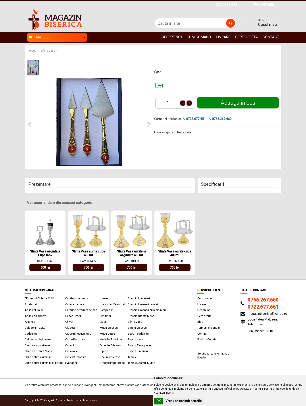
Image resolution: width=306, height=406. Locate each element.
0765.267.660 (263, 5)
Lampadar (106, 310)
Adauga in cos (238, 103)
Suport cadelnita (138, 333)
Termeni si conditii (208, 327)
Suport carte (135, 339)
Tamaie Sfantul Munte (141, 362)
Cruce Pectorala (75, 339)
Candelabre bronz (76, 298)
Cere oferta (246, 37)
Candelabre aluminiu (38, 357)
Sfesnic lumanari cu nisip (144, 304)
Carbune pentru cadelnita (81, 310)
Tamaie (132, 357)
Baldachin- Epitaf (35, 327)
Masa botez (107, 333)
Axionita (30, 321)
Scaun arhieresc (110, 357)
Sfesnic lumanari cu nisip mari (147, 310)
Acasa (32, 50)
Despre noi (172, 37)
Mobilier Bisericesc (112, 339)
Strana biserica (137, 327)
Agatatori (31, 304)
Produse (57, 37)
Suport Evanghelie (139, 345)
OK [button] (158, 401)
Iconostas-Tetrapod (112, 304)
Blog (200, 321)
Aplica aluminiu (34, 310)
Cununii (70, 345)
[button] (29, 124)
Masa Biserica (109, 327)
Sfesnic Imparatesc (112, 362)
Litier (103, 321)
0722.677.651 (226, 5)
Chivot (69, 321)
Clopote (70, 327)
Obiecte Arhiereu (110, 345)
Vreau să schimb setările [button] (184, 401)
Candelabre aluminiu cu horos (44, 362)
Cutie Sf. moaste (75, 357)
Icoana (104, 298)
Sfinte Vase (48, 50)
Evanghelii (71, 362)
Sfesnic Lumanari (139, 298)
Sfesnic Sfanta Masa (141, 316)
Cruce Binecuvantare (78, 333)
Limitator (105, 316)
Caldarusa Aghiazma (38, 339)
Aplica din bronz (35, 316)
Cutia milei (71, 351)
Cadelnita (31, 333)
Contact (271, 37)
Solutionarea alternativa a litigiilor (213, 355)
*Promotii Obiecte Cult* (39, 298)
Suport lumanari (138, 351)
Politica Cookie (206, 339)
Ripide (104, 351)
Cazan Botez (73, 316)
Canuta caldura (74, 304)
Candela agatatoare (37, 345)
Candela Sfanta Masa (38, 351)
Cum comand (199, 37)
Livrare (223, 37)
